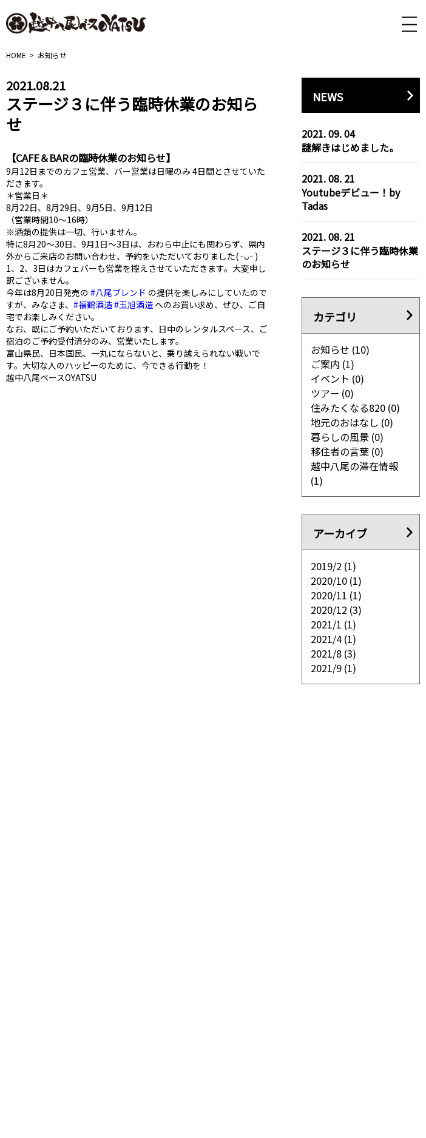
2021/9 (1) (334, 668)
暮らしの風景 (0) (347, 436)
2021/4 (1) (334, 638)
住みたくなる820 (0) (356, 407)
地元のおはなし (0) (352, 422)
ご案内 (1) (333, 364)
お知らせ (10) (340, 349)
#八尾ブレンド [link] (118, 292)
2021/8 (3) (334, 653)
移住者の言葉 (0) (347, 451)
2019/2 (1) (334, 566)
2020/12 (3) (336, 609)
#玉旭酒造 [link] (133, 304)
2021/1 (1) (334, 624)
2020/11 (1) (336, 595)
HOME (16, 55)
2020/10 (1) (336, 580)
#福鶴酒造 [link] (92, 304)
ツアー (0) (332, 393)
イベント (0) (338, 378)
